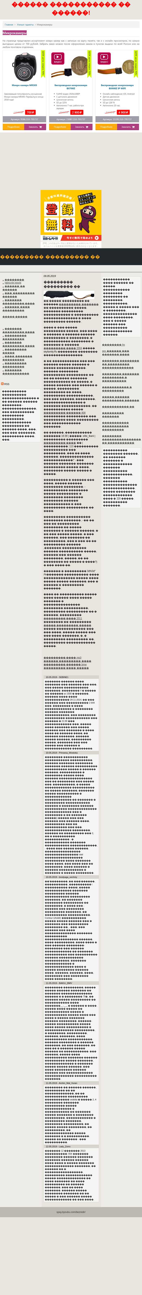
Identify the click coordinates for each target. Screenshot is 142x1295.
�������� (14, 279)
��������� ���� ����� (66, 668)
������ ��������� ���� (67, 661)
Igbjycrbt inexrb (13, 282)
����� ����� (14, 316)
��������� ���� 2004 (63, 348)
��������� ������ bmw (65, 664)
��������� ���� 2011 (63, 618)
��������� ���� (60, 442)
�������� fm (113, 344)
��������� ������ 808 (65, 412)
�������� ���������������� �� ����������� (121, 439)
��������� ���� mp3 (62, 657)
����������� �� (118, 406)
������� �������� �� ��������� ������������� (120, 364)
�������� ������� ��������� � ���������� (120, 377)
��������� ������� (78, 304)
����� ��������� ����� (67, 625)
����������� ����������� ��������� (115, 426)
